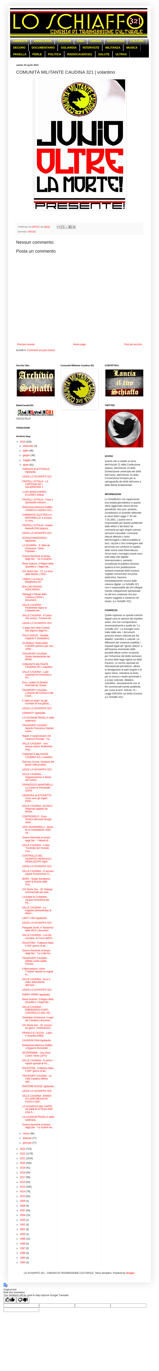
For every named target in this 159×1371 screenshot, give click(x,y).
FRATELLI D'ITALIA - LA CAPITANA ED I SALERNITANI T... (35, 484)
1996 (23, 1253)
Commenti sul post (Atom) (41, 350)
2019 (23, 1167)
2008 (23, 1205)
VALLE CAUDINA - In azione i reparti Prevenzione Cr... (38, 872)
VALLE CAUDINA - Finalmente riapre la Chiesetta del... (34, 608)
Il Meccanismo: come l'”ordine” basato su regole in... (37, 971)
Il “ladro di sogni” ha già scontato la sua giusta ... (36, 702)
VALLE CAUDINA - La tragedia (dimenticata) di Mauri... (36, 910)
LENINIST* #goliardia (33, 713)
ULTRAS (121, 54)
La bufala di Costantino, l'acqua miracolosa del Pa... (35, 899)
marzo (26, 1133)
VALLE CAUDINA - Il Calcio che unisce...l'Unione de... (37, 617)
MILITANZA (112, 47)
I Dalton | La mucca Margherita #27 (32, 580)
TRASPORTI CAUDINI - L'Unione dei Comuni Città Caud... (37, 693)
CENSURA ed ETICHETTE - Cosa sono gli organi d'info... (37, 798)
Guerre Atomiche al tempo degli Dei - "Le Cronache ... (38, 557)
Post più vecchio (133, 344)
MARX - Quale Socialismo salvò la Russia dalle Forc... (36, 881)
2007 (23, 1210)
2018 (23, 1172)
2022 (23, 1153)
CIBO (80, 41)
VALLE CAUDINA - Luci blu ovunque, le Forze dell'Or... (38, 936)
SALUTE (104, 54)
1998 (23, 1243)
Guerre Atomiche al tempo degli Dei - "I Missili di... (36, 839)
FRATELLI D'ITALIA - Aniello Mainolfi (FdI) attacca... (37, 527)
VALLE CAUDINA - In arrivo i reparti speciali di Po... (37, 1062)
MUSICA (131, 47)
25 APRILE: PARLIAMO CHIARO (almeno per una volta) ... (37, 646)
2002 (23, 1224)
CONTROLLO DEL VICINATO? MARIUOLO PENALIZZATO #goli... (36, 858)
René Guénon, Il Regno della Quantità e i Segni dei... (37, 565)
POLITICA (54, 54)
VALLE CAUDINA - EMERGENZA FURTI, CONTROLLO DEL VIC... (37, 1010)
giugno (27, 455)
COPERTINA (115, 41)
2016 (23, 1182)
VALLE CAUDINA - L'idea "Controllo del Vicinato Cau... (35, 848)
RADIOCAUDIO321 (79, 54)
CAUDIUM (64, 41)
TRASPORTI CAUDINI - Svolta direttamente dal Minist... (36, 656)
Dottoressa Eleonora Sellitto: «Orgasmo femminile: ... (37, 1047)
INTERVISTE (91, 47)
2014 (23, 1191)
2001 (23, 1229)
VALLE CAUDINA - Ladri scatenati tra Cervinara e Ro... (37, 675)
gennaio (27, 1142)
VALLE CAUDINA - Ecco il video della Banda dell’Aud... (36, 982)
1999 (23, 1238)
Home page (79, 344)
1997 (23, 1248)
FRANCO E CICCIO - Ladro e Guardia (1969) (37, 1034)
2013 (23, 1196)
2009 (23, 1201)
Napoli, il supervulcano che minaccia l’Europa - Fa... (36, 737)
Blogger (130, 1273)
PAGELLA (19, 54)
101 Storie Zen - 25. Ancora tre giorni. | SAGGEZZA (37, 1026)
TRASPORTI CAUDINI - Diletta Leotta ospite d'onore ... (35, 961)
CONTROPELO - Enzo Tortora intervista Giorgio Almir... (37, 819)
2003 (23, 1220)
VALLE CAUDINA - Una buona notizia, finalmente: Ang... (37, 746)
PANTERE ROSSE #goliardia (38, 1086)
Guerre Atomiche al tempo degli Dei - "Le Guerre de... (38, 1126)
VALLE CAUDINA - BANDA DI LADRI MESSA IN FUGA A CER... (36, 1098)
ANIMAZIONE (43, 41)
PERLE (37, 54)
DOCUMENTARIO (43, 47)
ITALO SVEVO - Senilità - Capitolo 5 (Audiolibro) (36, 637)
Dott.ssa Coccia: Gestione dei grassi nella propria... (38, 763)
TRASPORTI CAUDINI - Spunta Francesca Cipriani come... (38, 728)
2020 (23, 1163)
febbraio (27, 1138)
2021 (23, 1158)
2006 (23, 1215)
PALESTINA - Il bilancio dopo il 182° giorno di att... (37, 1069)
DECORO (19, 47)
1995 (23, 1257)
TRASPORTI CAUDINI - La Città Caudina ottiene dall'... (36, 1078)
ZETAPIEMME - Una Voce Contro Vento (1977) (36, 1054)
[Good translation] (9, 1300)
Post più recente (26, 344)
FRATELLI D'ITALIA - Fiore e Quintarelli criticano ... (37, 501)
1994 (23, 1262)
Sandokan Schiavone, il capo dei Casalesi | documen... (37, 1019)
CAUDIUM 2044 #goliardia (36, 1040)
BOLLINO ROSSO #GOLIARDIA (32, 588)
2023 (23, 1148)
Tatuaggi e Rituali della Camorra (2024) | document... (34, 597)
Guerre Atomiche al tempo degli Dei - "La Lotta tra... (37, 952)
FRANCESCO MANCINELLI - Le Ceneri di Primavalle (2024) (38, 787)
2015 (23, 1186)
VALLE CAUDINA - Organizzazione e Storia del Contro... (36, 777)
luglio (26, 450)
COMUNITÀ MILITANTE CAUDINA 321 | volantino (37, 665)
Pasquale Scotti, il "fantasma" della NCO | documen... (38, 929)
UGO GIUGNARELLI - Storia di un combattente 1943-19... (37, 830)
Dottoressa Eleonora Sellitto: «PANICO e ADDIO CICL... (38, 508)
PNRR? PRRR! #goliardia (36, 994)
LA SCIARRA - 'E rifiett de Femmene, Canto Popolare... (36, 548)
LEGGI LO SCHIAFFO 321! (37, 476)
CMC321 (95, 41)
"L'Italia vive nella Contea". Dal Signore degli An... (36, 629)
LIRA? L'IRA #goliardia (34, 918)
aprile (26, 464)
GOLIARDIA (69, 47)
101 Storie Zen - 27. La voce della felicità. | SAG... (37, 573)
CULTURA (137, 41)
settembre (28, 446)
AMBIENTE (20, 41)
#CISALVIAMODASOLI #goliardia (34, 539)
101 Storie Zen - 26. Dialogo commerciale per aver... (37, 891)
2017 (23, 1177)
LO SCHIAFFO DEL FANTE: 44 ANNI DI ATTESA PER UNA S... (37, 1109)
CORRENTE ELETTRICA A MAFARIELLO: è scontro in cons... (37, 517)
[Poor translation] (22, 1300)
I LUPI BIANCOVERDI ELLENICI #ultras (34, 493)
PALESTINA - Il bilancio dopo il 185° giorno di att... (37, 944)
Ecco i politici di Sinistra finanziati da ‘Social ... (35, 684)
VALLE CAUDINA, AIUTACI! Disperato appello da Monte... (37, 809)
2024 (23, 441)
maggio (27, 460)
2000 (23, 1234)
